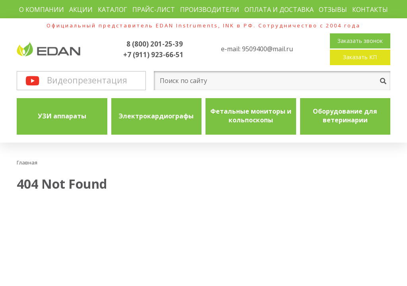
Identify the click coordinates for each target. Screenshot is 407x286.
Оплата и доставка (279, 9)
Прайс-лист (153, 9)
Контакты (370, 9)
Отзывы (333, 9)
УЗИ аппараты (62, 116)
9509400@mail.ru (267, 48)
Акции (81, 9)
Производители (209, 9)
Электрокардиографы (156, 116)
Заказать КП (360, 57)
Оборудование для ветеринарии (345, 115)
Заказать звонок (360, 40)
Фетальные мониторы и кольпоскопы (250, 115)
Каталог (112, 9)
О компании (41, 9)
